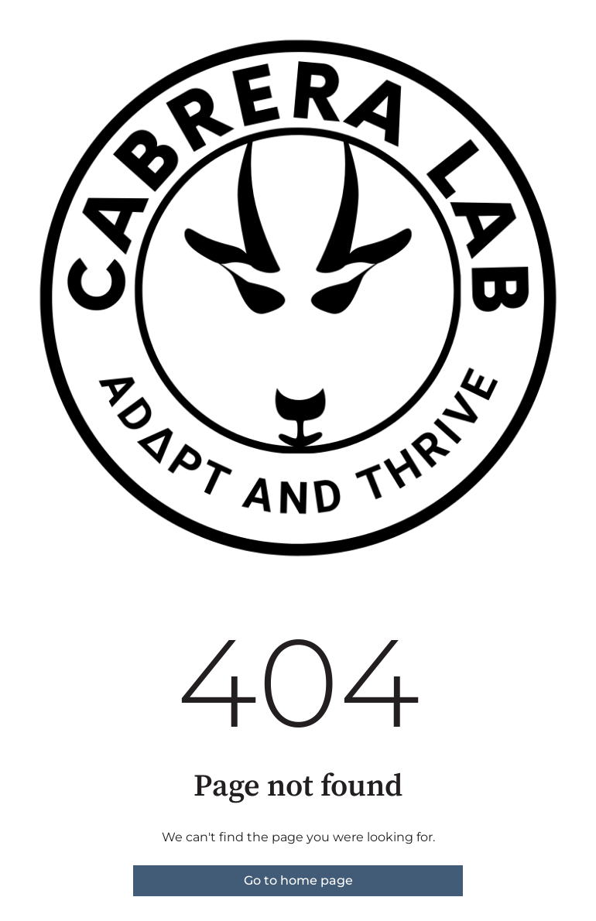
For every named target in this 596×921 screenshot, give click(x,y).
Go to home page (298, 880)
